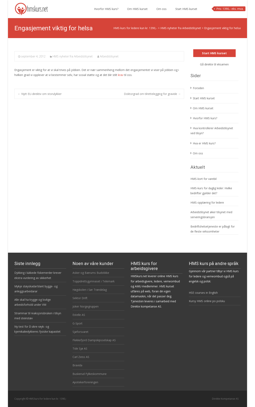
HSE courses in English (203, 293)
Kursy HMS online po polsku (207, 301)
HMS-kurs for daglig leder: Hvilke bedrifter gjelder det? (211, 190)
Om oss (161, 12)
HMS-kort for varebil (203, 179)
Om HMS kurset (137, 12)
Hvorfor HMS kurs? (106, 12)
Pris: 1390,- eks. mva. (229, 9)
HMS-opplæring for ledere (207, 202)
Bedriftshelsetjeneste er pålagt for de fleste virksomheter (212, 229)
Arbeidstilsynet (109, 56)
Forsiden (198, 88)
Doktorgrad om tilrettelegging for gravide (152, 94)
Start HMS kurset (186, 12)
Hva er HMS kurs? (204, 143)
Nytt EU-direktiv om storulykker (40, 94)
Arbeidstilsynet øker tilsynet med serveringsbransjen (211, 214)
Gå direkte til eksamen (214, 64)
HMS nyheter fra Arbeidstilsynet (73, 56)
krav (120, 75)
